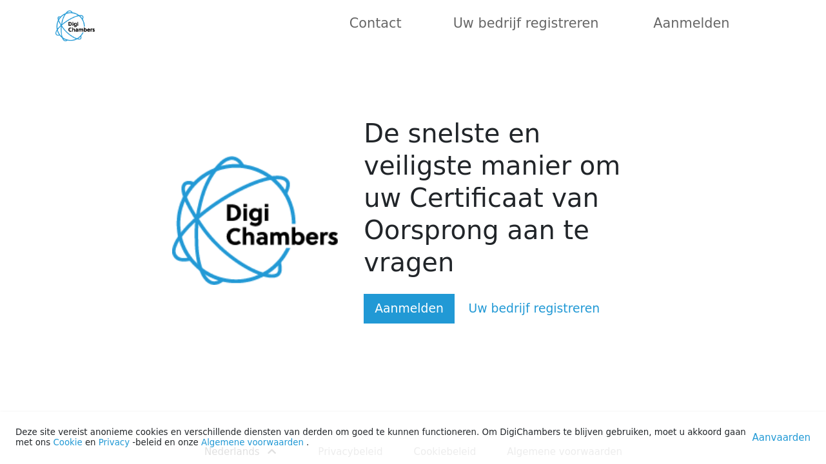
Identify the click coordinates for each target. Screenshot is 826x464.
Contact (375, 23)
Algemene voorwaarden (252, 442)
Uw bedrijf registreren (526, 23)
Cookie (67, 442)
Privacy (114, 442)
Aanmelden (691, 23)
